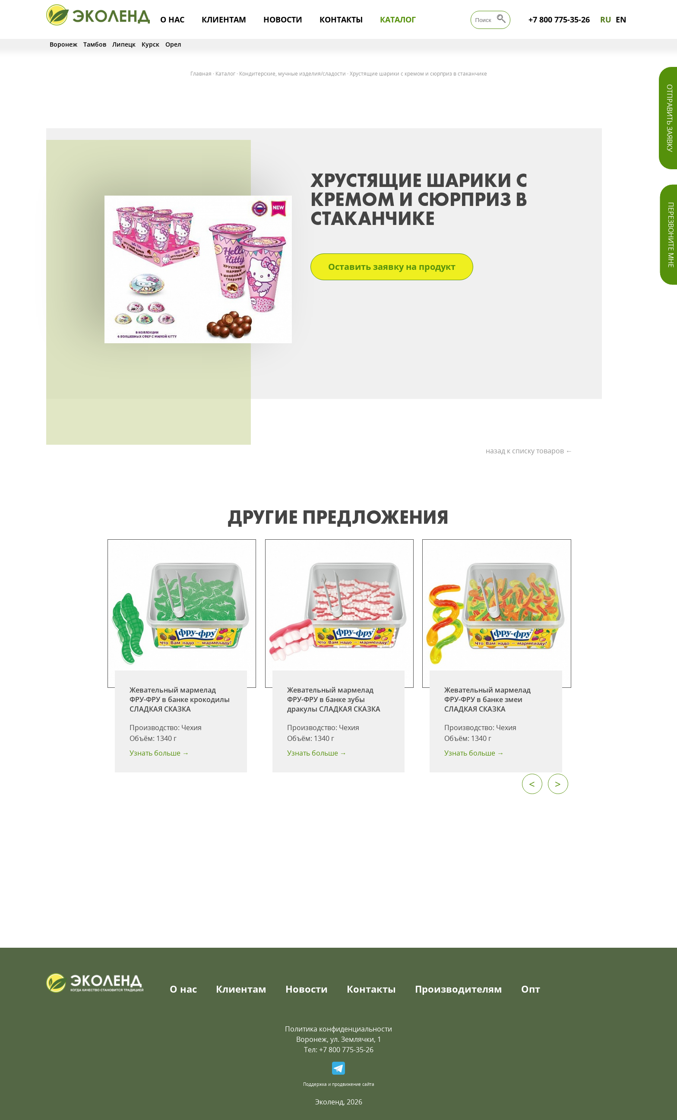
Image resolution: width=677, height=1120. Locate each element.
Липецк (124, 44)
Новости (282, 19)
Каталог (398, 19)
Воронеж (63, 44)
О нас (172, 19)
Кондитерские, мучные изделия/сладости (292, 73)
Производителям (458, 988)
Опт (530, 988)
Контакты (341, 19)
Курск (150, 44)
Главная (201, 73)
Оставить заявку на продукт (392, 266)
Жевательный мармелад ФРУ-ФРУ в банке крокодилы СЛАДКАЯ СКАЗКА (180, 699)
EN (621, 19)
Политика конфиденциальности (338, 1029)
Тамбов (94, 44)
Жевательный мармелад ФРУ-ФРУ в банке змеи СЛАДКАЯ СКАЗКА (487, 699)
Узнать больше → (159, 753)
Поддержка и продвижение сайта (338, 1084)
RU (605, 19)
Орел (173, 44)
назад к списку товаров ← (529, 451)
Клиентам (224, 19)
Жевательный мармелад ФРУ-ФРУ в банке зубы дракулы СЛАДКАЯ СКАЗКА (333, 699)
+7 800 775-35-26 (559, 19)
